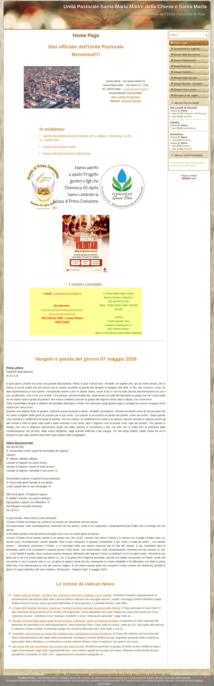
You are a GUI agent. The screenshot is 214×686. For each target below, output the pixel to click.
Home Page (180, 42)
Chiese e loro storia (185, 89)
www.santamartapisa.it (62, 313)
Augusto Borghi (131, 100)
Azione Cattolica (183, 72)
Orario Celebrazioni (185, 60)
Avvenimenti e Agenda (187, 48)
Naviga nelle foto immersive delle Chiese (67, 153)
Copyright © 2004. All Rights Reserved (66, 674)
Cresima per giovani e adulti (59, 146)
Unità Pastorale (182, 66)
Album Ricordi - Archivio (188, 83)
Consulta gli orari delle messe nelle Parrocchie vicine (187, 164)
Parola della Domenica (187, 54)
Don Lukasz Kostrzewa (125, 96)
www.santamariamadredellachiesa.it (62, 309)
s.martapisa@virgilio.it (136, 89)
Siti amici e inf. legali (186, 95)
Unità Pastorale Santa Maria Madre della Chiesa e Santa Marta (135, 6)
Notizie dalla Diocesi (185, 77)
